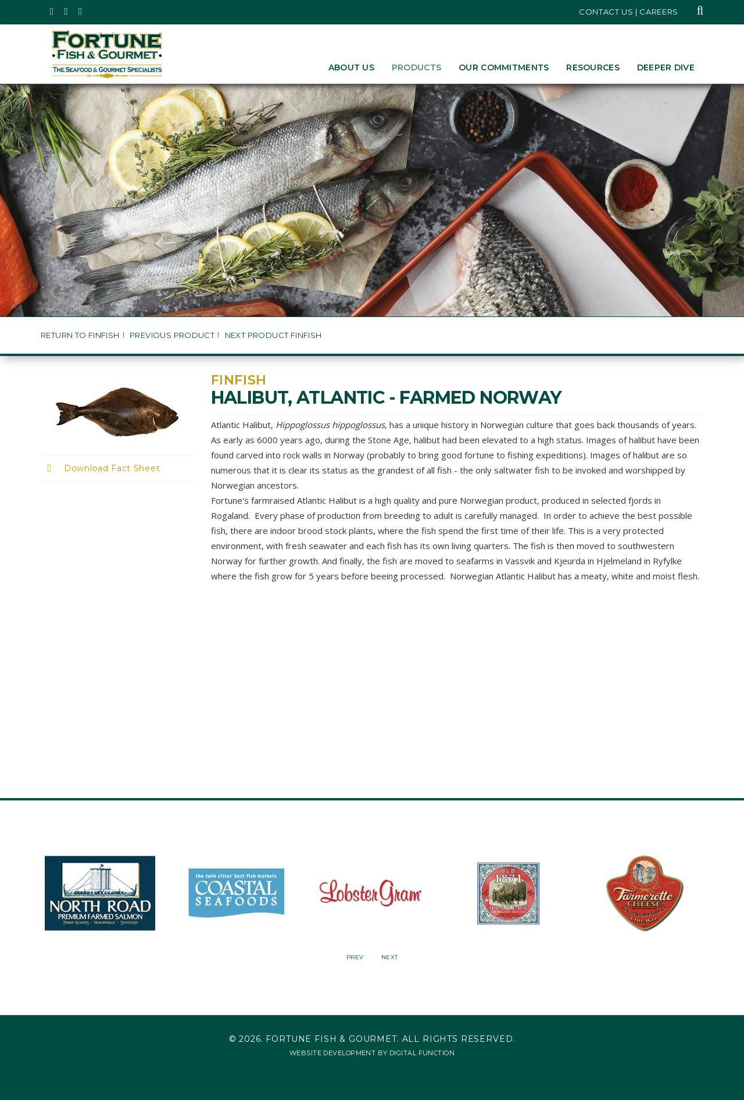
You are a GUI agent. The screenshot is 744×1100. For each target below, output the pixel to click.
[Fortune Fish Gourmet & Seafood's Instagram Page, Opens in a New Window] (67, 11)
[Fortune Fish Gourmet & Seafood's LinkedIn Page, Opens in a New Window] (80, 11)
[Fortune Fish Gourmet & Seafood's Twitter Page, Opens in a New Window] (52, 11)
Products (416, 67)
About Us (351, 67)
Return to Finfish (80, 335)
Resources (593, 67)
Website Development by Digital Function (372, 1053)
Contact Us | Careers (628, 11)
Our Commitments (504, 67)
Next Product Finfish (273, 335)
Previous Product (172, 335)
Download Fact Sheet (112, 468)
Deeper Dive (666, 67)
